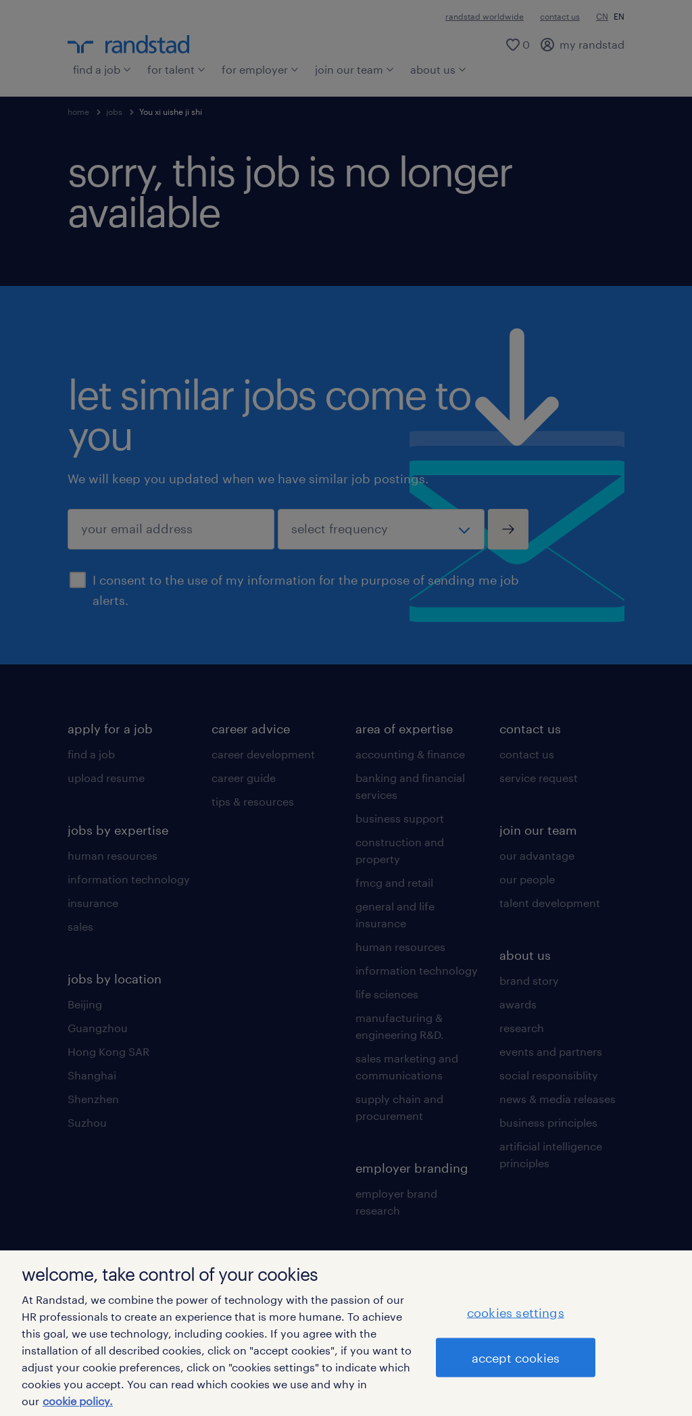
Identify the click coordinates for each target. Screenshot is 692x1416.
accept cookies (516, 1357)
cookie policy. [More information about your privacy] (78, 1400)
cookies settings (515, 1311)
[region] (346, 1333)
